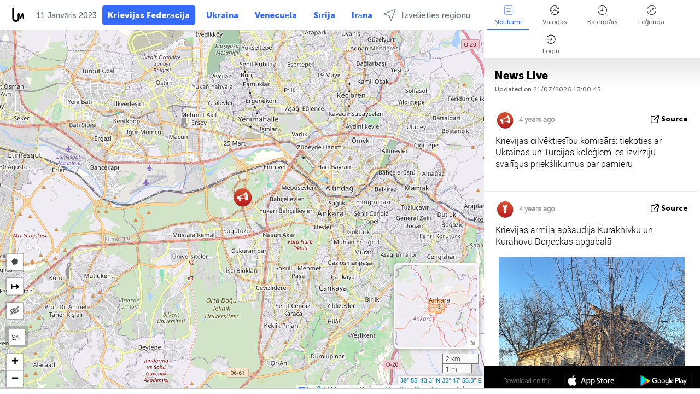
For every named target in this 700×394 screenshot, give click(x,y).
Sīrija (324, 15)
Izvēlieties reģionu (426, 15)
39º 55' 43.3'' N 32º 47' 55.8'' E (441, 380)
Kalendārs (602, 15)
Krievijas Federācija (149, 15)
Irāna (362, 15)
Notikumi (508, 15)
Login (550, 44)
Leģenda (651, 15)
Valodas (554, 15)
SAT (17, 337)
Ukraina (222, 15)
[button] (242, 197)
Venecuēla (276, 15)
